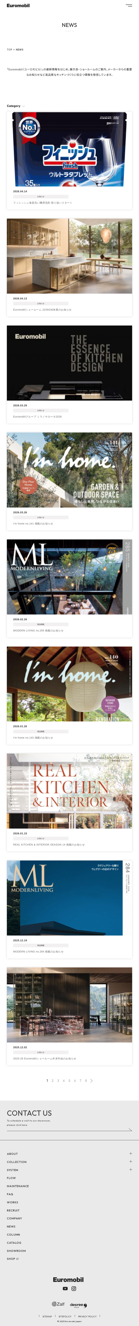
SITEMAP (47, 1316)
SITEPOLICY (65, 1316)
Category (13, 105)
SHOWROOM (16, 1251)
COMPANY (14, 1218)
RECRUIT (13, 1210)
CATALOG (14, 1242)
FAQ (10, 1194)
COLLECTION (16, 1162)
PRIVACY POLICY (87, 1316)
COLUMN (13, 1234)
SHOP (11, 1259)
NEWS (11, 1226)
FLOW (11, 1178)
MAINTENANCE (18, 1186)
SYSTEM (12, 1170)
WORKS (12, 1202)
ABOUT (12, 1154)
